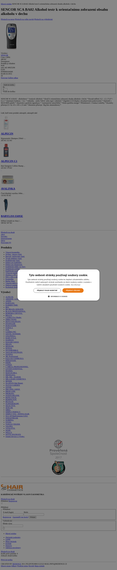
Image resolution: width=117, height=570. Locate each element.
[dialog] (59, 285)
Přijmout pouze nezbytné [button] (47, 290)
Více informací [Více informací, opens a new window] (75, 285)
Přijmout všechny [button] (73, 290)
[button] (58, 296)
